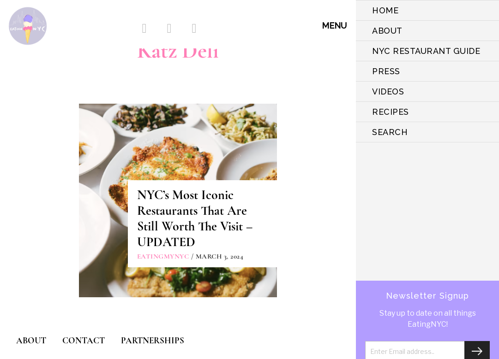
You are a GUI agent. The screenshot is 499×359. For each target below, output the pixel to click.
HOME (385, 10)
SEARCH (390, 132)
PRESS (386, 71)
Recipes (390, 112)
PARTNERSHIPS (152, 340)
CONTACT (83, 340)
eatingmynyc (163, 256)
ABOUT (387, 30)
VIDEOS (388, 91)
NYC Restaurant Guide (426, 51)
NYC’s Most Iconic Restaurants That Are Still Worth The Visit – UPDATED (195, 218)
